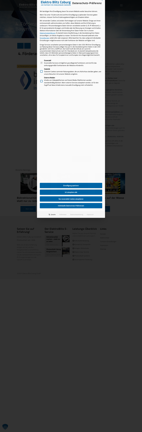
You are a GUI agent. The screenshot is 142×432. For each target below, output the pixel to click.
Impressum (90, 149)
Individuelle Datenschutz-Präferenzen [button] (71, 140)
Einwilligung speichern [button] (71, 120)
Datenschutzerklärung (76, 149)
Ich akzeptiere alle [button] (71, 126)
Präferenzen (62, 149)
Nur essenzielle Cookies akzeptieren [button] (71, 133)
